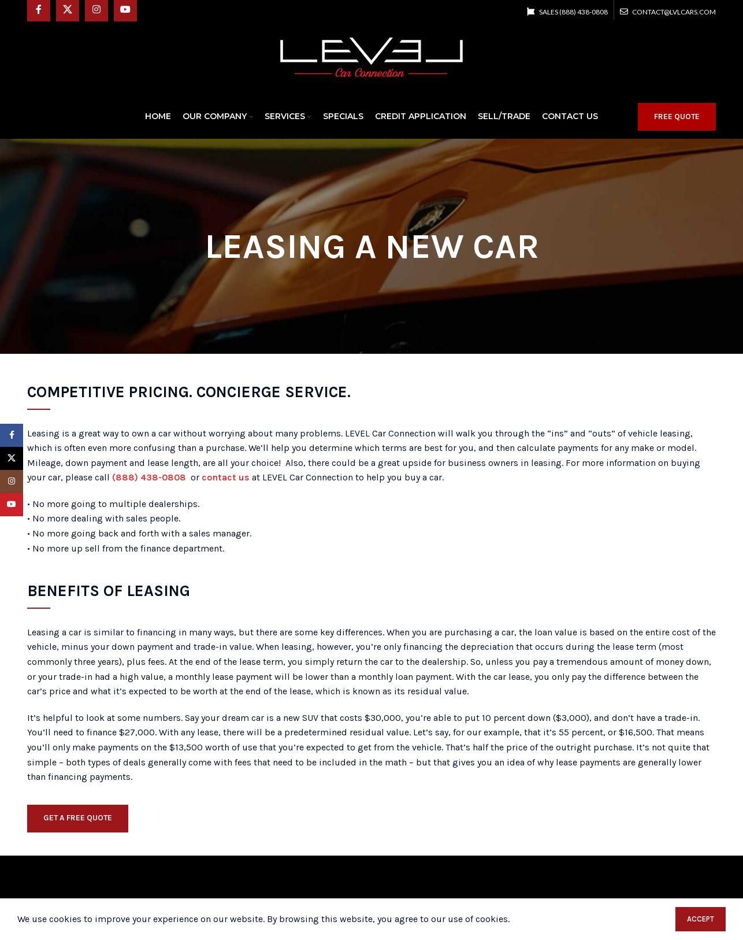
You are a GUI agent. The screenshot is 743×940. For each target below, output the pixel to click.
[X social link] (11, 458)
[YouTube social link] (11, 504)
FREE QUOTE (677, 116)
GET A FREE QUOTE (77, 818)
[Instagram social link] (11, 481)
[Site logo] (371, 56)
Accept (700, 919)
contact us (226, 477)
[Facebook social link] (11, 435)
